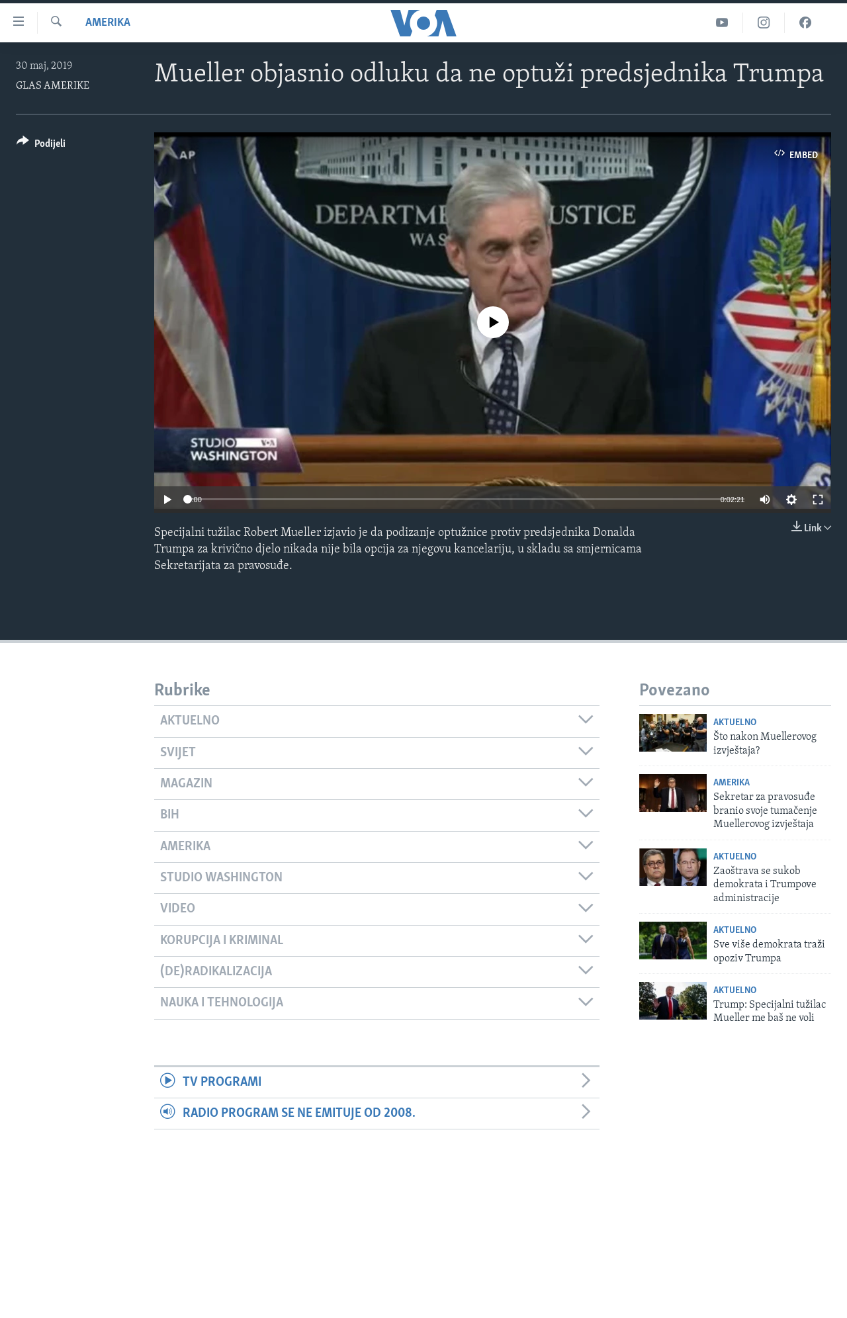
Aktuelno (734, 723)
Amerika (107, 23)
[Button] (41, 145)
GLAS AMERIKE (52, 86)
